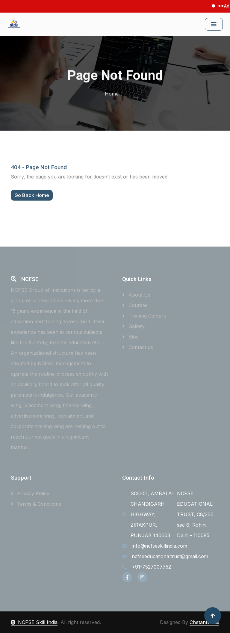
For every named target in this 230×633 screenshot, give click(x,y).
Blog (130, 337)
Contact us (137, 347)
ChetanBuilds (204, 622)
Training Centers (144, 316)
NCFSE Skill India (34, 622)
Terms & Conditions (36, 504)
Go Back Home (31, 203)
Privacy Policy (30, 493)
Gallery (133, 326)
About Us (136, 295)
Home (112, 93)
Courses (134, 305)
